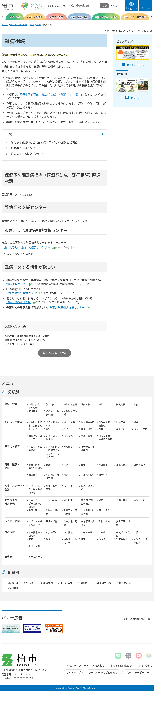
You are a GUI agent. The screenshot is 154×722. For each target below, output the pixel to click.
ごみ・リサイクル (53, 424)
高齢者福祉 (121, 465)
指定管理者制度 (123, 523)
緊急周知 (50, 404)
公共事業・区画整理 (70, 512)
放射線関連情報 (70, 413)
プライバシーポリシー (137, 672)
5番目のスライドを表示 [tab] (143, 65)
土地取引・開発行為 (88, 512)
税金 (136, 422)
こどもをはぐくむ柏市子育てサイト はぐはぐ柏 (53, 452)
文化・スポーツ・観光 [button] (15, 487)
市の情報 (68, 532)
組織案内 (48, 583)
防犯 (136, 404)
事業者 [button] (8, 556)
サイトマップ (73, 672)
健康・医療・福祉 (18, 25)
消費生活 (120, 429)
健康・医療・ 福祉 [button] (12, 466)
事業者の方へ (35, 557)
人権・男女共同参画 (53, 437)
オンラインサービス (140, 541)
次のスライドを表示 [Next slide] (150, 16)
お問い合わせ (145, 665)
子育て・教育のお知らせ (35, 448)
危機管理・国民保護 (53, 413)
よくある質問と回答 (121, 665)
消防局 (83, 583)
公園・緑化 (121, 500)
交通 (66, 429)
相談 (32, 25)
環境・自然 (86, 429)
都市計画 (68, 500)
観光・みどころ (88, 487)
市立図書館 (13, 588)
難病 (38, 25)
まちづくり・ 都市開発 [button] (12, 502)
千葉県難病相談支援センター (69, 307)
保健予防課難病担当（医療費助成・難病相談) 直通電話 (44, 142)
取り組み (103, 475)
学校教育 (68, 447)
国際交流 (68, 436)
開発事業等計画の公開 (88, 502)
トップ (5, 25)
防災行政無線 (70, 404)
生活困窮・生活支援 (53, 476)
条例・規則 (34, 546)
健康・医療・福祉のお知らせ (35, 468)
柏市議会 (31, 583)
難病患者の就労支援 (20, 302)
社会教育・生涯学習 (88, 448)
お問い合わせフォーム (54, 352)
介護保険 (103, 465)
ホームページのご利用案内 (103, 672)
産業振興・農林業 (88, 523)
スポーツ (68, 486)
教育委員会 (121, 539)
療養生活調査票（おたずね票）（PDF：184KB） (52, 94)
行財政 (102, 532)
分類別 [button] (13, 392)
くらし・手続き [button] (13, 422)
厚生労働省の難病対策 (22, 293)
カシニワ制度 (140, 500)
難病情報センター (19, 284)
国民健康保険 (88, 422)
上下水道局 (66, 583)
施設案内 (99, 665)
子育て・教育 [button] (12, 446)
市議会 (102, 539)
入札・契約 (104, 521)
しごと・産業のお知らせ (35, 523)
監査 (83, 539)
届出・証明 (69, 422)
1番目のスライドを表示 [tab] (128, 65)
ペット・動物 (140, 429)
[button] (145, 5)
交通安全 (33, 411)
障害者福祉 (139, 465)
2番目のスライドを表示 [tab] (131, 65)
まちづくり (51, 500)
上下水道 (33, 429)
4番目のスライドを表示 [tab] (139, 65)
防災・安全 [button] (11, 404)
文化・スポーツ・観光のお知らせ (35, 489)
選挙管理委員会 (103, 583)
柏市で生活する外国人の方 (105, 437)
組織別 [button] (13, 572)
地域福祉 (33, 475)
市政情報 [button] (10, 532)
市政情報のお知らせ (35, 534)
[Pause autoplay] (123, 64)
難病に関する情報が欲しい (27, 153)
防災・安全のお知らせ (35, 406)
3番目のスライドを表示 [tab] (135, 65)
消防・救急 (86, 404)
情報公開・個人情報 (70, 541)
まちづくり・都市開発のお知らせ (35, 503)
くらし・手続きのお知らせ (35, 424)
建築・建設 (34, 510)
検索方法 (117, 6)
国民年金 (120, 422)
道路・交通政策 (53, 512)
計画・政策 (86, 532)
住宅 (48, 429)
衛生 (83, 465)
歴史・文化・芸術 (53, 487)
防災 (101, 404)
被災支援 (120, 404)
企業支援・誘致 (70, 523)
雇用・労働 (51, 521)
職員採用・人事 (123, 534)
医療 (66, 465)
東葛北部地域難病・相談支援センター (29, 247)
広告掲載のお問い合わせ (139, 619)
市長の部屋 (51, 532)
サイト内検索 (72, 5)
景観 (101, 500)
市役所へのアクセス (77, 665)
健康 (48, 465)
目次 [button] (8, 134)
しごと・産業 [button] (12, 521)
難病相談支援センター (24, 148)
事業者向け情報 (88, 476)
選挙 (48, 539)
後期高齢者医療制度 (105, 424)
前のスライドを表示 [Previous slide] (3, 16)
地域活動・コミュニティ (35, 437)
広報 (136, 532)
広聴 (31, 539)
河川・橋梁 (104, 510)
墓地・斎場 (86, 436)
